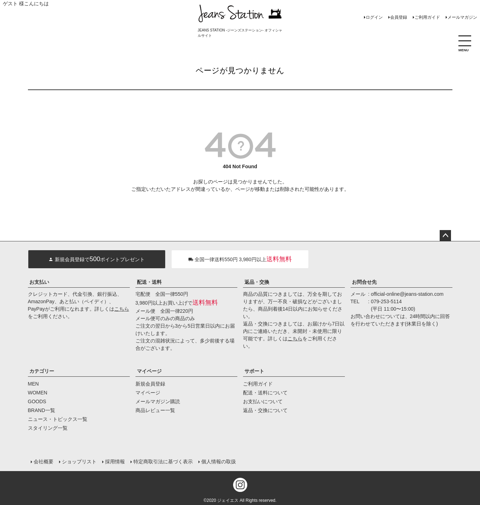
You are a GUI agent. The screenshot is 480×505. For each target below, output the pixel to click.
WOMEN (37, 392)
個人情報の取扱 (218, 461)
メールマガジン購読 (157, 401)
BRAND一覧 (41, 410)
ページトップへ (445, 235)
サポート (254, 371)
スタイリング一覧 (48, 428)
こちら (121, 309)
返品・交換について (265, 410)
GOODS (37, 401)
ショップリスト (79, 461)
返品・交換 (256, 282)
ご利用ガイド (427, 17)
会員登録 (398, 17)
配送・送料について (265, 392)
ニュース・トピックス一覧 (57, 419)
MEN (33, 384)
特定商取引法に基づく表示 (163, 461)
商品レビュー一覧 (155, 410)
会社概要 (43, 461)
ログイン (374, 17)
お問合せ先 (364, 282)
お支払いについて (263, 401)
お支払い (39, 282)
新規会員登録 (150, 384)
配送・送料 (149, 282)
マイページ (149, 371)
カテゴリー (41, 371)
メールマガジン (462, 17)
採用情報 (115, 461)
